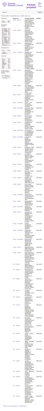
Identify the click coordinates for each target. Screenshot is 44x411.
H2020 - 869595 (17, 85)
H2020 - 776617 (17, 70)
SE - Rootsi (4, 42)
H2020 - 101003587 (18, 230)
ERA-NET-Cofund (4, 64)
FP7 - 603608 (16, 297)
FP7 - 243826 (16, 333)
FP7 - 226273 (16, 396)
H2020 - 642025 (17, 184)
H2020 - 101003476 (18, 206)
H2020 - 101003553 (18, 137)
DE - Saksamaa (5, 30)
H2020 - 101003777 (18, 52)
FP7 (3, 21)
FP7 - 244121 (16, 349)
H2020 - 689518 (17, 171)
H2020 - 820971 (17, 201)
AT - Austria (4, 28)
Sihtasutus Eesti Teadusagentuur (10, 406)
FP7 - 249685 (16, 278)
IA (2, 65)
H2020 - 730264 (17, 164)
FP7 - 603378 (16, 341)
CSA (3, 61)
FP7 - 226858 (16, 376)
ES (29, 15)
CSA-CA (4, 62)
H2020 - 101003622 (18, 223)
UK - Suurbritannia (5, 44)
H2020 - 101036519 (18, 194)
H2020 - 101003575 (18, 108)
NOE (3, 66)
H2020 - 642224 (17, 147)
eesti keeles (39, 3)
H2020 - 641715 (17, 247)
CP (3, 58)
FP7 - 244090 (16, 371)
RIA (3, 67)
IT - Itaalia (4, 38)
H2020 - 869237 (17, 30)
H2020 (3, 22)
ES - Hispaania (4, 33)
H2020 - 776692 (17, 252)
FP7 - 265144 (16, 385)
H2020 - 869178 (17, 20)
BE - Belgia (4, 29)
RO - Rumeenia (5, 41)
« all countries (4, 77)
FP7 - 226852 (16, 361)
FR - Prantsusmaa (5, 36)
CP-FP (3, 59)
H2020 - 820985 (17, 177)
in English (40, 5)
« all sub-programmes (4, 53)
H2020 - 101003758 (18, 102)
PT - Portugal (5, 40)
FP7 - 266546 (16, 269)
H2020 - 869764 (17, 154)
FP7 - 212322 (16, 305)
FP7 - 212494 (16, 317)
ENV (19, 15)
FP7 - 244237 (16, 290)
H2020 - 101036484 (18, 239)
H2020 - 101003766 (18, 130)
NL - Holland (4, 39)
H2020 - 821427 (17, 212)
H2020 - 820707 (17, 94)
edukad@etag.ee (23, 406)
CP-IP (3, 60)
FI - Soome (4, 34)
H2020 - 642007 (17, 122)
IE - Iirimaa (4, 37)
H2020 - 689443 (17, 116)
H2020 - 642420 (17, 43)
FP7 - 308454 (16, 325)
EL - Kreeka (4, 31)
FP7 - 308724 (16, 264)
